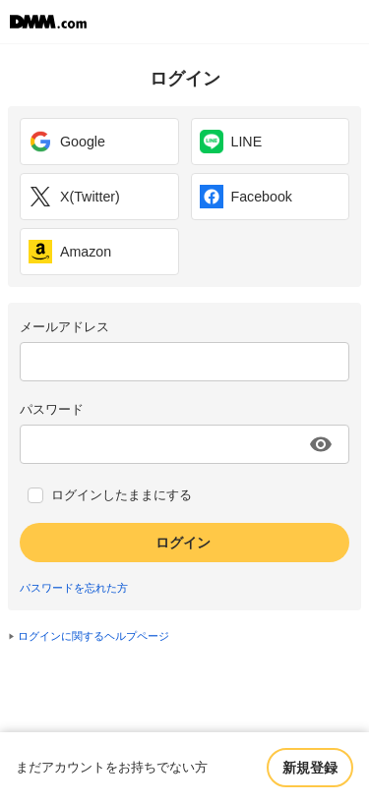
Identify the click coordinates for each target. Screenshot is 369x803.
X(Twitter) (74, 196)
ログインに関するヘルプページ (93, 636)
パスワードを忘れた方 (74, 588)
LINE (231, 141)
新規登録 (310, 767)
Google (67, 141)
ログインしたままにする (121, 495)
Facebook (246, 196)
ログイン (183, 542)
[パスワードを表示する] (321, 444)
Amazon (70, 251)
